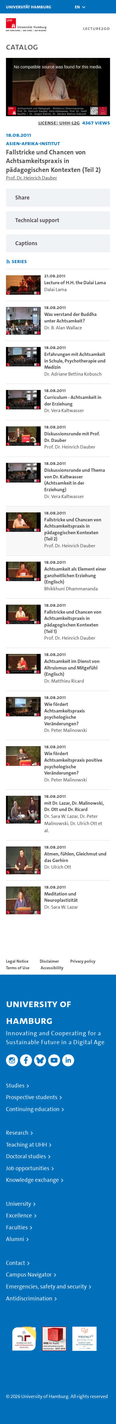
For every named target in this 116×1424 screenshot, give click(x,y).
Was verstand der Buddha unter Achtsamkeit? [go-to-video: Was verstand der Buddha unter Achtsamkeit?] (70, 317)
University (18, 1204)
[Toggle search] (93, 6)
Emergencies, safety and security (46, 1287)
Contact (15, 1263)
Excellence (19, 1215)
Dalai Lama (55, 289)
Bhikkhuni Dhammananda (71, 589)
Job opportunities (27, 1168)
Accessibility (52, 968)
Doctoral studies (26, 1156)
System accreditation (24, 1358)
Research (17, 1133)
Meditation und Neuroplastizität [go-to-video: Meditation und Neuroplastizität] (61, 897)
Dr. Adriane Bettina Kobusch (73, 374)
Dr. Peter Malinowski (65, 730)
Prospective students (31, 1097)
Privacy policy (82, 961)
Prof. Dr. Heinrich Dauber (31, 178)
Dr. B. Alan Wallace (63, 328)
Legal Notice (17, 961)
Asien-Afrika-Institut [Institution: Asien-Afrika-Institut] (33, 143)
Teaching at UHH (26, 1145)
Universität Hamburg (28, 7)
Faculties (17, 1227)
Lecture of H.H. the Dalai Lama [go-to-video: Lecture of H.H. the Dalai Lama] (75, 282)
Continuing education (32, 1109)
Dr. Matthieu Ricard (64, 681)
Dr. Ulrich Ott (83, 823)
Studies (15, 1086)
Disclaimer (49, 961)
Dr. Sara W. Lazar (61, 816)
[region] (58, 198)
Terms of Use (17, 968)
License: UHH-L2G (59, 122)
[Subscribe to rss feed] (8, 261)
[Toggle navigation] (108, 6)
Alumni (15, 1239)
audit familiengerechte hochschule (24, 1337)
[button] (77, 6)
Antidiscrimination (29, 1298)
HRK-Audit (83, 1330)
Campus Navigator (29, 1275)
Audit (48, 1330)
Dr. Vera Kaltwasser (64, 410)
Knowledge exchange (32, 1180)
